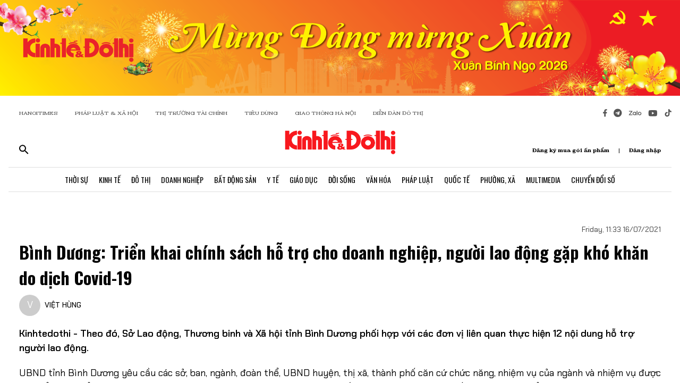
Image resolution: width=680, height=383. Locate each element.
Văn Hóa (378, 179)
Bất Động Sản (235, 179)
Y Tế (273, 179)
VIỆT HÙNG (63, 305)
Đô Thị (140, 179)
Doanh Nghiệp (182, 179)
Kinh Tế (110, 179)
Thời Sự (76, 179)
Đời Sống (341, 179)
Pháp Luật (418, 179)
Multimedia (543, 179)
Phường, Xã (497, 179)
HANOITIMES (38, 113)
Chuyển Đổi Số (593, 179)
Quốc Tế (457, 179)
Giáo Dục (304, 179)
